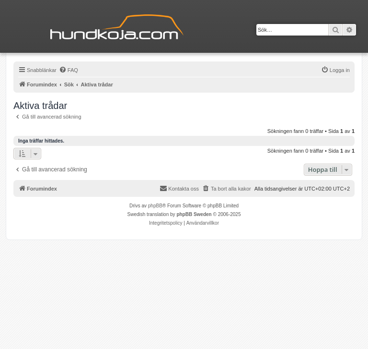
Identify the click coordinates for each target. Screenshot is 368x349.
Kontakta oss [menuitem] (179, 188)
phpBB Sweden (193, 214)
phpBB (155, 205)
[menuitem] (68, 70)
